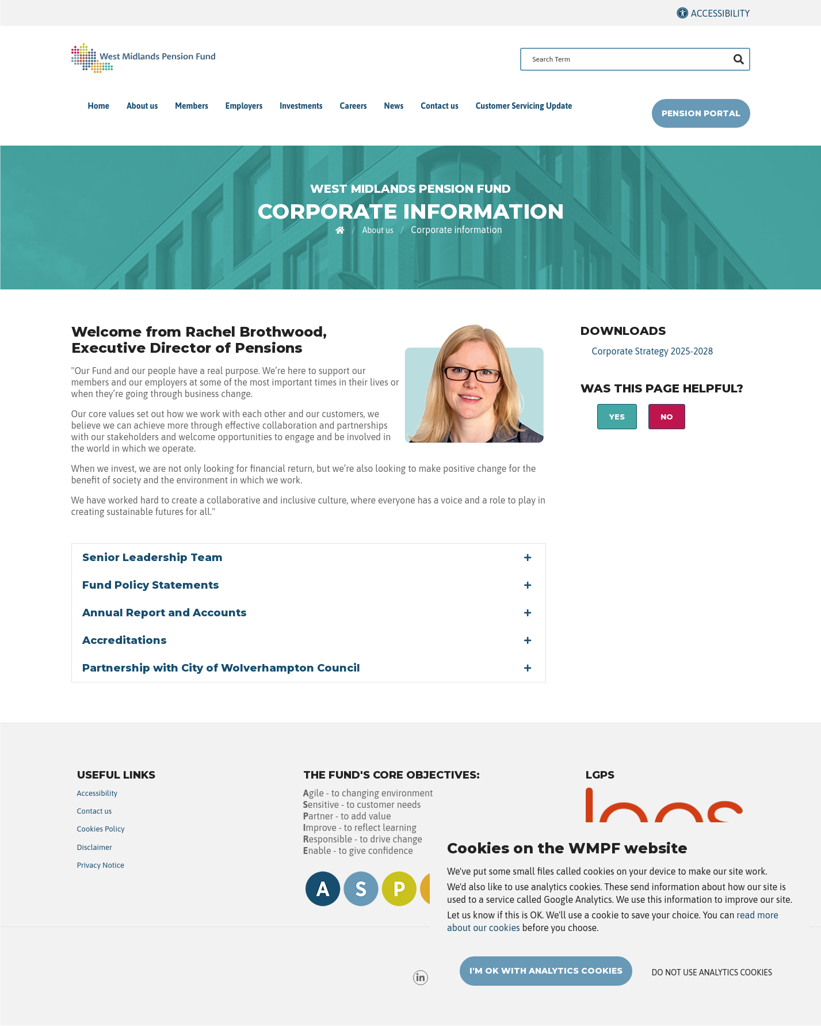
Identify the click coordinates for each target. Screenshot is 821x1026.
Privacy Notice (101, 865)
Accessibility (720, 13)
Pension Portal (701, 113)
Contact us (439, 105)
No (666, 416)
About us (142, 105)
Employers (244, 105)
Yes (617, 416)
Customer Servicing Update (524, 105)
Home (99, 105)
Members (191, 105)
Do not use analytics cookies (712, 981)
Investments (301, 105)
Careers (353, 105)
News (394, 105)
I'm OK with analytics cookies (546, 979)
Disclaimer (94, 847)
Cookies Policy (101, 829)
